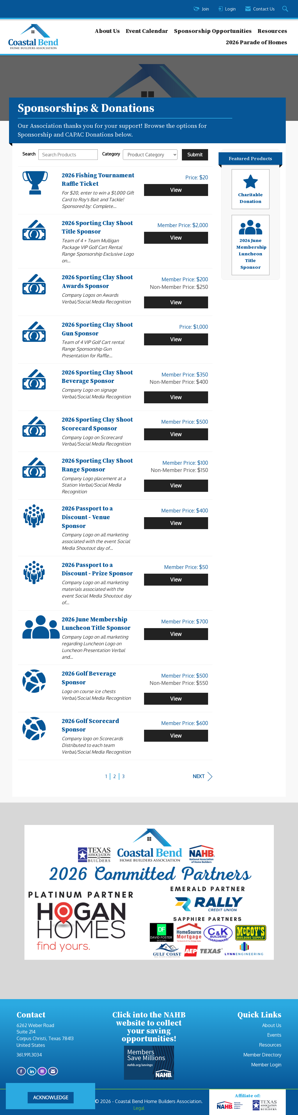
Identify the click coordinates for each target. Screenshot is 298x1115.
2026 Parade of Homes (256, 42)
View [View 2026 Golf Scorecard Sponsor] (176, 735)
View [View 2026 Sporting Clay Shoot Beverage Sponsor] (176, 397)
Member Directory (262, 1055)
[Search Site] (286, 9)
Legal (138, 1108)
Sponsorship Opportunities (213, 31)
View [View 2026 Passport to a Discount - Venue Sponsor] (176, 523)
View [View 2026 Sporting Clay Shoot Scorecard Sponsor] (176, 434)
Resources (272, 31)
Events (274, 1035)
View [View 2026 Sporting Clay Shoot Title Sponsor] (176, 237)
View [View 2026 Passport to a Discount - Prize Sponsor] (176, 579)
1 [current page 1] (106, 776)
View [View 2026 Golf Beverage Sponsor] (176, 698)
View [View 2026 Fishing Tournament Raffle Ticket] (176, 190)
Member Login (266, 1065)
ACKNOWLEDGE (50, 1097)
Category (111, 153)
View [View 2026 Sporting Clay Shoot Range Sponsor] (176, 485)
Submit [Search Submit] (195, 155)
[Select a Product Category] (150, 154)
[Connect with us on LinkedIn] (31, 1071)
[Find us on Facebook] (21, 1071)
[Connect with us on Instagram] (42, 1071)
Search (29, 153)
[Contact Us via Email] (53, 1071)
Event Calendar (147, 31)
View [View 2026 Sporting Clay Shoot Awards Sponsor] (176, 302)
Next (202, 776)
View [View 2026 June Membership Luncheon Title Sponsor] (176, 634)
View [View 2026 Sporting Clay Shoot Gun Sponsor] (176, 339)
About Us (107, 31)
